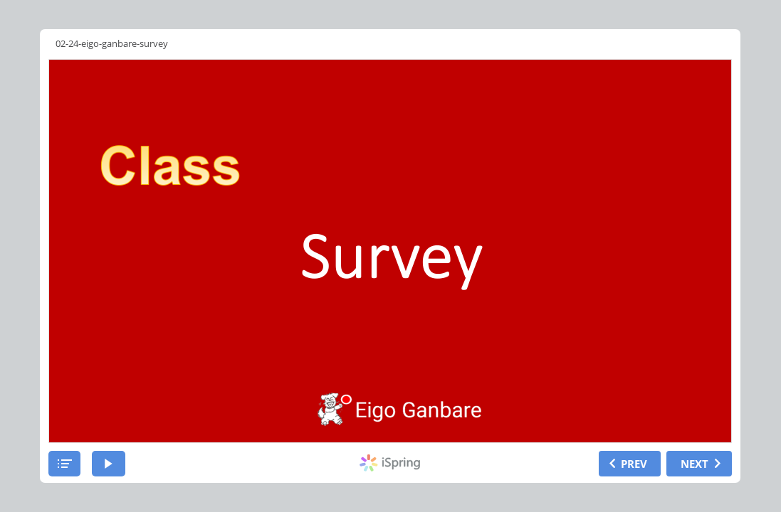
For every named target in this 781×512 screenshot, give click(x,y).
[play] (108, 463)
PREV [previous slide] (634, 464)
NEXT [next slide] (694, 464)
